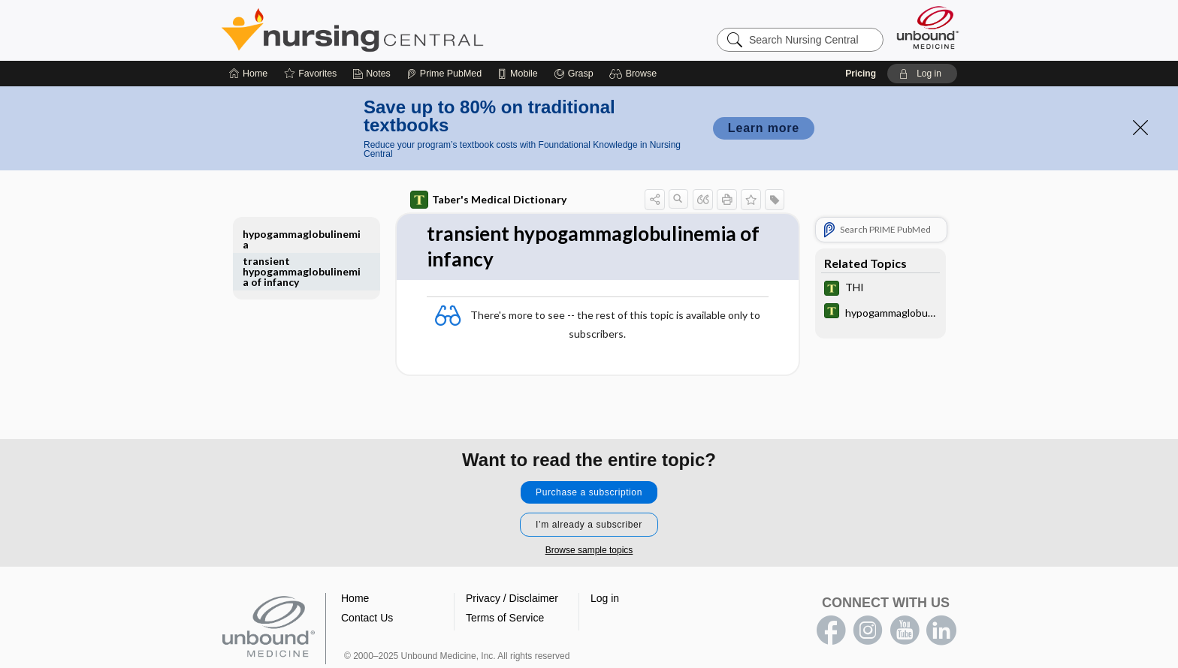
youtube (905, 630)
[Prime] (444, 73)
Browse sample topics (589, 550)
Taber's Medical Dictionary (488, 200)
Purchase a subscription (589, 492)
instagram (868, 630)
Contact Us (367, 618)
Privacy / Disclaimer (512, 598)
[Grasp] (574, 73)
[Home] (248, 73)
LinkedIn (941, 630)
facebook (831, 630)
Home (355, 598)
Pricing (860, 73)
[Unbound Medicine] (928, 27)
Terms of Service (505, 618)
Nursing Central (409, 30)
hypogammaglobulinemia (302, 239)
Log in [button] (605, 598)
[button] (635, 73)
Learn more (763, 128)
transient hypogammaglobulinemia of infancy (302, 271)
